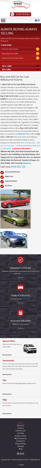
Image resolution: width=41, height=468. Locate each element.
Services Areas (20, 436)
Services (20, 428)
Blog (20, 449)
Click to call (23, 14)
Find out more (6, 355)
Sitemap (20, 446)
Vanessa (4, 364)
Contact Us (20, 441)
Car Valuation (26, 299)
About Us (20, 425)
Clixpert (22, 465)
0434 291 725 (23, 134)
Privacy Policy (20, 443)
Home (20, 423)
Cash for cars (20, 430)
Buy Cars (6, 69)
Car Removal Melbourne (25, 145)
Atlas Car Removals (27, 143)
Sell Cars (7, 66)
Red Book (24, 274)
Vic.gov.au (27, 163)
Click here (21, 278)
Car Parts (20, 433)
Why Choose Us (20, 438)
